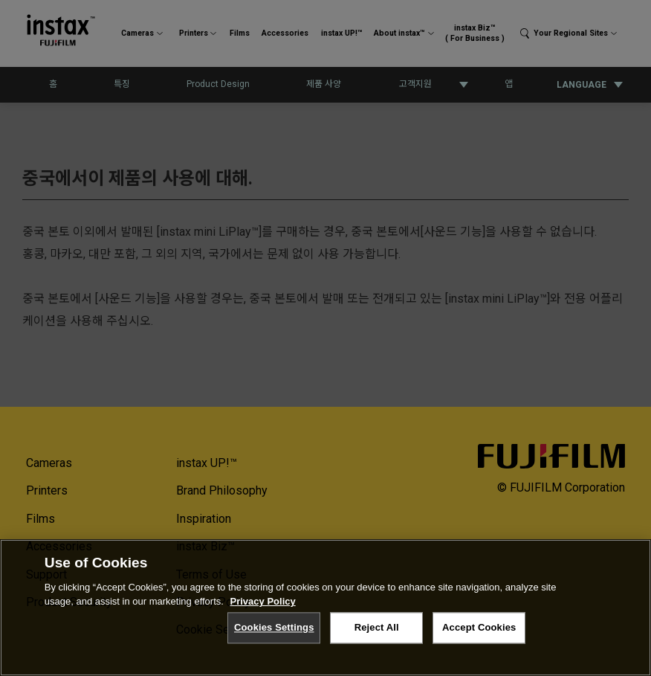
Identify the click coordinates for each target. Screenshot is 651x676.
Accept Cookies (479, 627)
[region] (325, 607)
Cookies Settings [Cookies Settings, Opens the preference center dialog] (274, 627)
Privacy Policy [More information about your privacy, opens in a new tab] (263, 601)
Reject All (376, 627)
